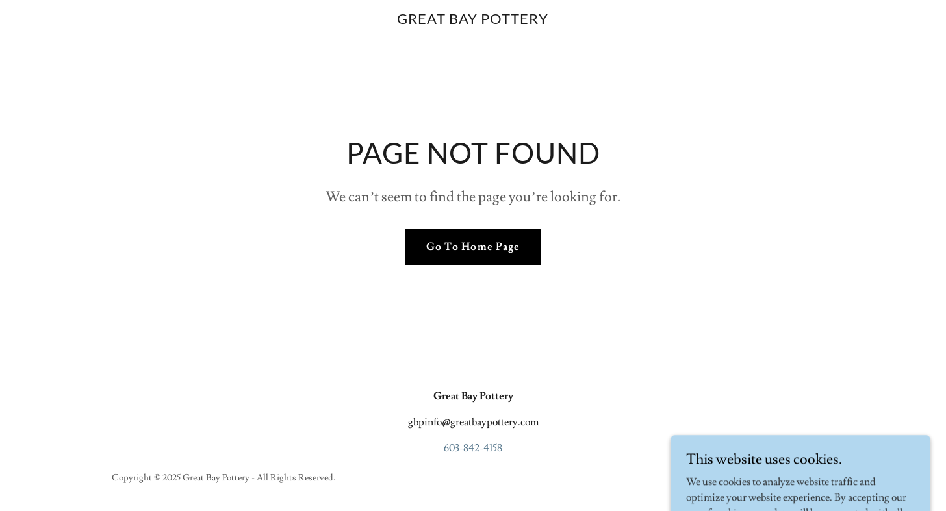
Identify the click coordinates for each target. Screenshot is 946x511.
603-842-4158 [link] (473, 448)
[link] (473, 20)
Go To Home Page (472, 246)
